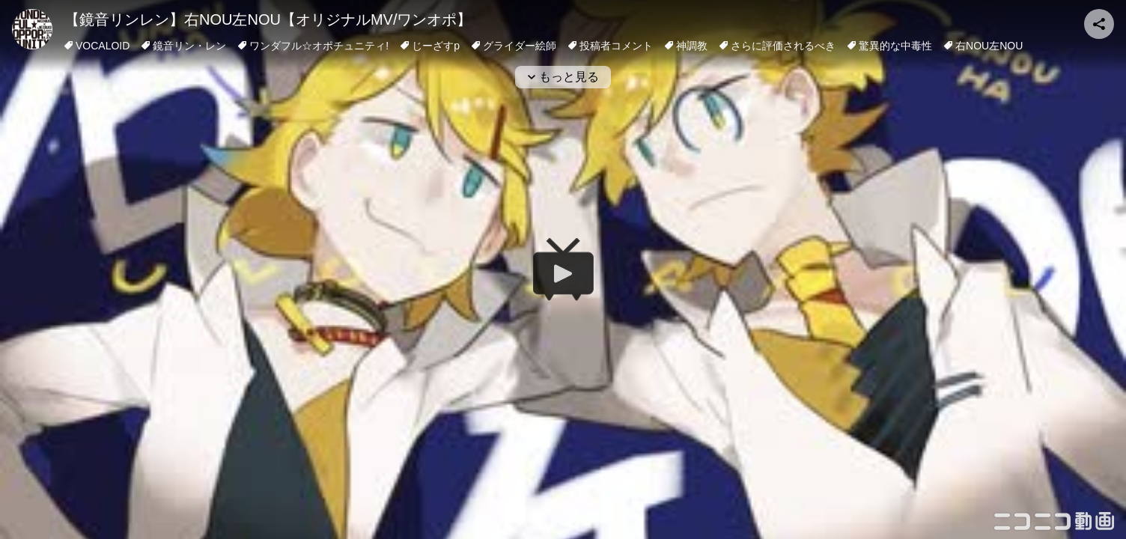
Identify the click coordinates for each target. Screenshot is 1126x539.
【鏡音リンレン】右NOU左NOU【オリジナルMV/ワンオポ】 (268, 19)
